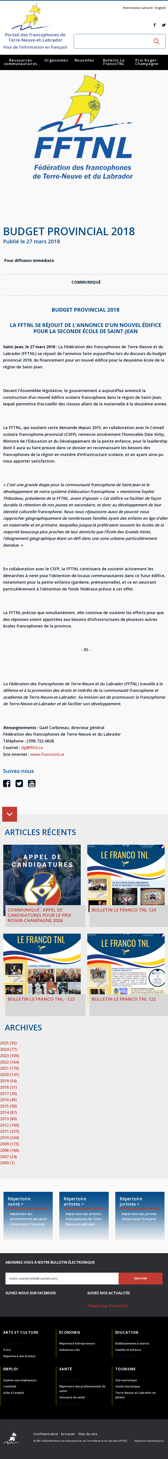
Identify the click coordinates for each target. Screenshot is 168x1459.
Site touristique (126, 1380)
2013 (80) (8, 1118)
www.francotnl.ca (47, 754)
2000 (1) (7, 1162)
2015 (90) (8, 1106)
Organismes (56, 60)
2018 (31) (8, 1087)
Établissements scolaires (132, 1343)
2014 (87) (8, 1112)
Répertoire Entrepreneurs (77, 1343)
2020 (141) (9, 1074)
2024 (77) (8, 1049)
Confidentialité (45, 1434)
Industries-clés (69, 1350)
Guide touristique (127, 1386)
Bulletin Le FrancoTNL (114, 62)
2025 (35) (8, 1043)
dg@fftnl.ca (32, 747)
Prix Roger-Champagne (146, 62)
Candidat (9, 1386)
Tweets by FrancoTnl (107, 1305)
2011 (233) (9, 1131)
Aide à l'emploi (13, 1393)
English (160, 8)
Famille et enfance (128, 1350)
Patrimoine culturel (138, 8)
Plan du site (87, 1434)
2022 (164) (9, 1062)
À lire (7, 1350)
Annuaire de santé (72, 1397)
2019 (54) (8, 1080)
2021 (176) (9, 1068)
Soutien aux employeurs (20, 1380)
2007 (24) (8, 1156)
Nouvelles (84, 60)
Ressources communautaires (20, 62)
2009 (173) (9, 1143)
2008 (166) (9, 1150)
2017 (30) (8, 1093)
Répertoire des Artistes (19, 1356)
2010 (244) (9, 1137)
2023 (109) (9, 1055)
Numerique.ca (156, 1440)
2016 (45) (8, 1099)
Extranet (68, 1434)
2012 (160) (9, 1125)
